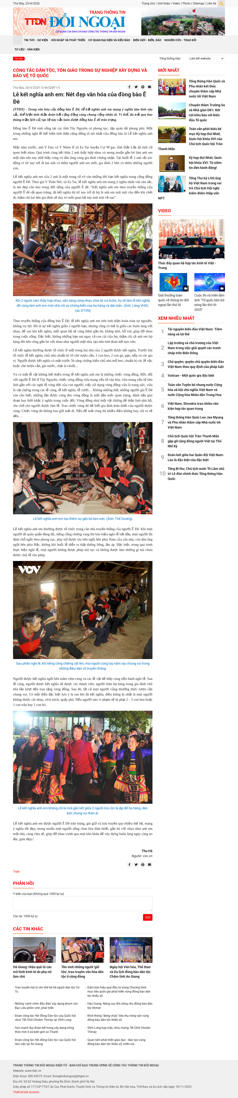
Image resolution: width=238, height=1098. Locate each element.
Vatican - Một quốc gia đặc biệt (191, 375)
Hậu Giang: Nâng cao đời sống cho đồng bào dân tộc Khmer (119, 1005)
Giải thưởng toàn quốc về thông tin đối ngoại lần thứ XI (173, 300)
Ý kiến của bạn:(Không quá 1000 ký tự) (38, 894)
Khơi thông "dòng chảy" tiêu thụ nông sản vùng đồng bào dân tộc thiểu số (118, 1018)
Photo (186, 3)
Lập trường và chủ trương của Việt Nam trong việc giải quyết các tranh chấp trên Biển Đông (194, 348)
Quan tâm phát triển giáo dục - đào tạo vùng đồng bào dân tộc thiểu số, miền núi (116, 1042)
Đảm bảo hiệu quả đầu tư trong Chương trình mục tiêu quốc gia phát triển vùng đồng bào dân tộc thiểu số (118, 992)
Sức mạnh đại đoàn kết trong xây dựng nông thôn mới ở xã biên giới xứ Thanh (44, 1030)
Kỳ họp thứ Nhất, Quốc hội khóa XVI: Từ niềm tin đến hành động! (205, 163)
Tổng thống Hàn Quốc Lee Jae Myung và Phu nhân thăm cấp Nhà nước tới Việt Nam (195, 422)
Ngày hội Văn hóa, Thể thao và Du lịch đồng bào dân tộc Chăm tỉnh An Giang (130, 971)
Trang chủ (148, 3)
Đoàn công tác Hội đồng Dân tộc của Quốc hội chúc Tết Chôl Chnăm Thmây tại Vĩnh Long (45, 1018)
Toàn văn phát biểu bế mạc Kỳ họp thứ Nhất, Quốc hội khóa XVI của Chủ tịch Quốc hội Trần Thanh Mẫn (190, 139)
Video (176, 3)
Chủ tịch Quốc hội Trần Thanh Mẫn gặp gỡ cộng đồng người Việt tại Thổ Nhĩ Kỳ (194, 441)
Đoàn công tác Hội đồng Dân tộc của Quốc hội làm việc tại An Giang (45, 1042)
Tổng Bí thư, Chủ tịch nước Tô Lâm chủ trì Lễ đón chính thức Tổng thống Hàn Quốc (196, 474)
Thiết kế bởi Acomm (26, 1092)
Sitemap (198, 3)
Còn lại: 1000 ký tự (25, 916)
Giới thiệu (163, 3)
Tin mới (18, 58)
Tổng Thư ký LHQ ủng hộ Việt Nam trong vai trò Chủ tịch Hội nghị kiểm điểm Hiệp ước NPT (189, 188)
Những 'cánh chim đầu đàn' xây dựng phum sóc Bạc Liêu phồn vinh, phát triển (46, 1005)
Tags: (16, 871)
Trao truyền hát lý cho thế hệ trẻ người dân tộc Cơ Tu (47, 989)
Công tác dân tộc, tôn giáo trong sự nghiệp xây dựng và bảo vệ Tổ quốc (80, 73)
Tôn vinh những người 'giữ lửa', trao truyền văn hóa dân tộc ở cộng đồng (82, 971)
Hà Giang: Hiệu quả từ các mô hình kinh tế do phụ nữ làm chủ (32, 971)
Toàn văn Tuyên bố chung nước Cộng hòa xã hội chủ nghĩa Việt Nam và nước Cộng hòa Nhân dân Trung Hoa (195, 390)
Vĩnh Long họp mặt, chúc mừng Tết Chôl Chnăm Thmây (118, 1030)
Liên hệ (211, 3)
